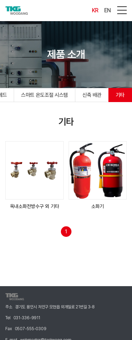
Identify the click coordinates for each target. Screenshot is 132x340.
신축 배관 (91, 95)
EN (107, 10)
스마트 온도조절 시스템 (44, 95)
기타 (120, 95)
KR (95, 10)
